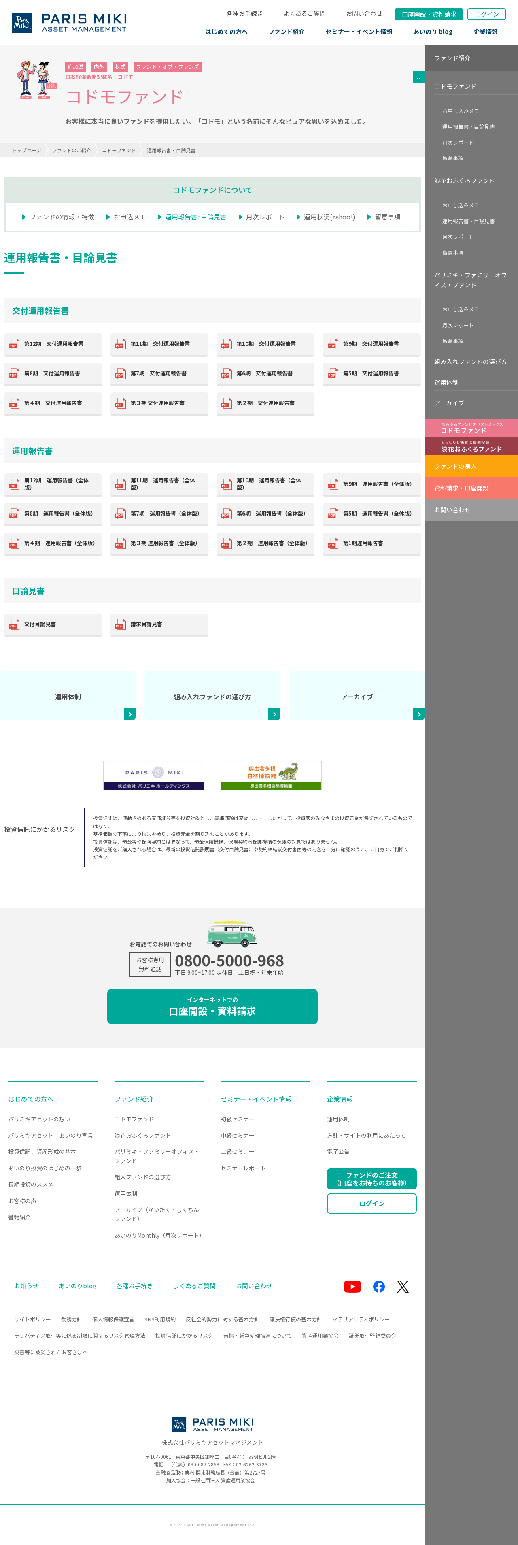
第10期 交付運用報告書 (266, 343)
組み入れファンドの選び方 (212, 696)
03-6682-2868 (203, 1464)
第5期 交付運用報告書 (371, 373)
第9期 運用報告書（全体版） (379, 484)
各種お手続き (245, 13)
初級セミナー (238, 1119)
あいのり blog (433, 31)
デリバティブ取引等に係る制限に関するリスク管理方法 (79, 1335)
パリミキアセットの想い (39, 1119)
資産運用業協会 (320, 1335)
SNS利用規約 (160, 1319)
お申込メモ (130, 217)
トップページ (26, 150)
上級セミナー (238, 1151)
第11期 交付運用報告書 (160, 343)
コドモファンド (119, 150)
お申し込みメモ (460, 111)
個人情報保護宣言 (113, 1319)
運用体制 (68, 696)
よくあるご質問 (304, 13)
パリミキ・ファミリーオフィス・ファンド (470, 280)
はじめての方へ (226, 31)
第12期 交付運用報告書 (53, 343)
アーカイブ (357, 696)
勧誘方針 (71, 1319)
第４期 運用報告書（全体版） (61, 543)
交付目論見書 (40, 624)
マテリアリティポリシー (361, 1319)
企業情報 (485, 31)
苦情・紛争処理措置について (257, 1335)
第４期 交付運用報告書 (53, 403)
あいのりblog (77, 1285)
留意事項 (388, 217)
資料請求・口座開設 (461, 488)
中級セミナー (238, 1135)
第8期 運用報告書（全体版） (60, 513)
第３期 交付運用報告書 (158, 403)
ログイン (487, 14)
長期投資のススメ (30, 1184)
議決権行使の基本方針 (296, 1319)
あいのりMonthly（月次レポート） (160, 1235)
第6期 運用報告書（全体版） (272, 513)
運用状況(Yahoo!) (329, 217)
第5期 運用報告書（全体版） (379, 513)
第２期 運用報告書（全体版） (273, 543)
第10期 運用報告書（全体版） (269, 483)
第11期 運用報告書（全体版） (163, 483)
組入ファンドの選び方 (143, 1177)
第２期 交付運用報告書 (266, 403)
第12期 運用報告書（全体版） (56, 483)
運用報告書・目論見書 (468, 126)
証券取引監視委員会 (372, 1335)
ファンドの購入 (455, 466)
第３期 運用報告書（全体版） (165, 543)
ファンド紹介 (286, 31)
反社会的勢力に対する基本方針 (222, 1319)
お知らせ (26, 1285)
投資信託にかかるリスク (184, 1335)
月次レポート (265, 217)
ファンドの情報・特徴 (62, 217)
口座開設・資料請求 (212, 1006)
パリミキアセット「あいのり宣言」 (53, 1135)
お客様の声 (22, 1201)
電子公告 (338, 1151)
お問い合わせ (364, 13)
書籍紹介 (19, 1217)
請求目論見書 (146, 624)
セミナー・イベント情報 (359, 31)
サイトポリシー (32, 1319)
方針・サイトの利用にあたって (366, 1135)
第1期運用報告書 (363, 543)
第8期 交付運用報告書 (52, 373)
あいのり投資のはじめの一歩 (45, 1168)
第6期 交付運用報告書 (265, 373)
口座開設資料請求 (429, 14)
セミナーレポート (243, 1168)
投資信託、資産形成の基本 (42, 1151)
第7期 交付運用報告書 (159, 373)
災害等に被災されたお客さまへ (51, 1352)
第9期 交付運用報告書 (371, 343)
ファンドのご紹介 (71, 150)
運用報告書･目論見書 (196, 217)
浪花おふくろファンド (464, 180)
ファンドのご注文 (372, 1178)
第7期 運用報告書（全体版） (166, 513)
